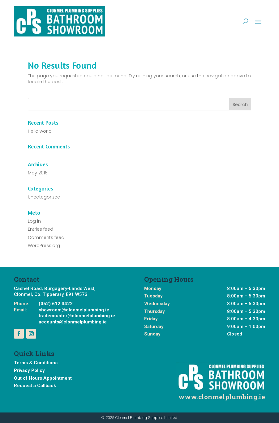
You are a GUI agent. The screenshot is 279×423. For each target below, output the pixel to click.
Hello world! (40, 131)
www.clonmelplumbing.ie (221, 396)
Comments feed (46, 237)
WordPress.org (44, 245)
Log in (34, 221)
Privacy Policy (29, 370)
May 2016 (38, 173)
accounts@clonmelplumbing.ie (73, 322)
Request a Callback (35, 385)
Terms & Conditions (36, 362)
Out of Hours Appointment (43, 378)
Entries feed (40, 229)
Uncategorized (44, 197)
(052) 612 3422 (56, 303)
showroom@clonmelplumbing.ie (74, 310)
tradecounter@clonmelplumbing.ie (77, 315)
